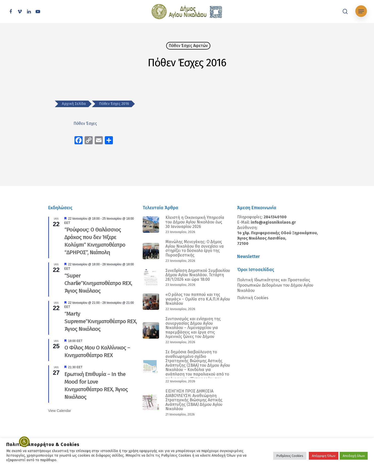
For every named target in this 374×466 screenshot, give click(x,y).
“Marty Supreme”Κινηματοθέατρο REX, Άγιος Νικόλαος (100, 321)
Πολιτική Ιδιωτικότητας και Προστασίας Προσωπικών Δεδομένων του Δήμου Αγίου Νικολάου (275, 285)
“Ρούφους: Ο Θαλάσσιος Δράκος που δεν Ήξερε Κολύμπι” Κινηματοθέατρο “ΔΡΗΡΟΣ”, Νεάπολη (94, 241)
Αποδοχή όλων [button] (354, 456)
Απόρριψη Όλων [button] (323, 456)
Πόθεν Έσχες (85, 123)
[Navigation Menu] (361, 11)
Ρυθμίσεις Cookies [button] (289, 456)
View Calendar (59, 411)
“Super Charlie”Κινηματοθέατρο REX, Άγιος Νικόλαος (98, 283)
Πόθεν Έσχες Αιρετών (188, 45)
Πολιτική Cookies (252, 297)
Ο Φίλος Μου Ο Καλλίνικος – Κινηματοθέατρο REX (97, 351)
